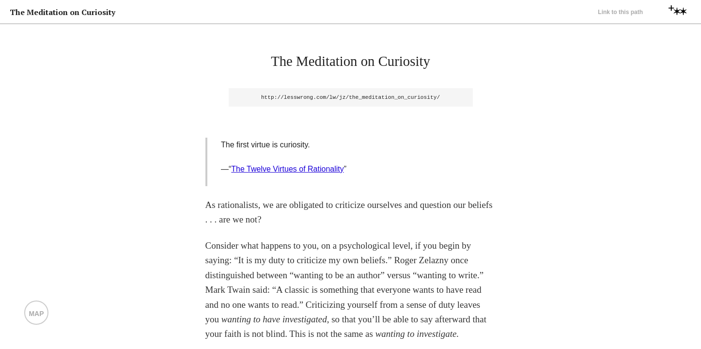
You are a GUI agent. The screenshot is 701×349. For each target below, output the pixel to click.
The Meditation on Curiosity (350, 61)
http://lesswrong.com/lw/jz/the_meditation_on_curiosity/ (350, 97)
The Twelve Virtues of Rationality (287, 169)
